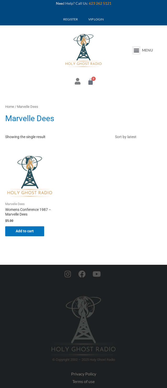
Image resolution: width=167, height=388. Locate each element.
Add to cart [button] (25, 231)
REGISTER (70, 19)
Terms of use (83, 381)
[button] (136, 50)
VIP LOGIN (96, 19)
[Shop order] (137, 137)
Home (9, 107)
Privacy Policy (83, 373)
